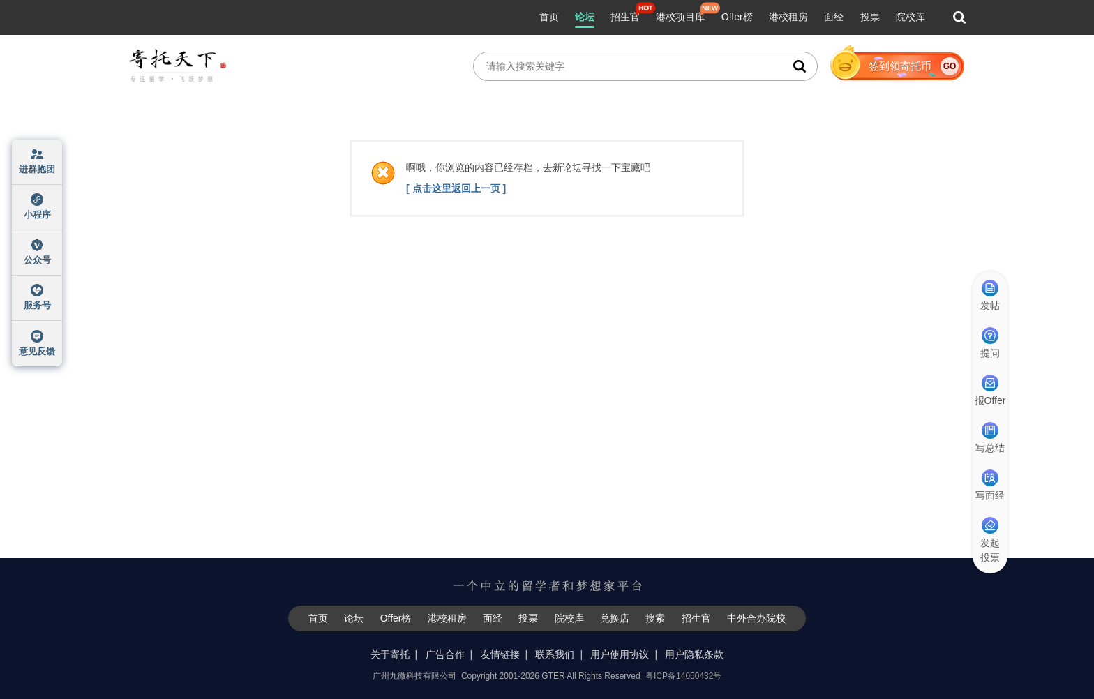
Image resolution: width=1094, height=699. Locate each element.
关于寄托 (390, 654)
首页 (549, 16)
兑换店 (614, 618)
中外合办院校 (756, 618)
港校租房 (788, 16)
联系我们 (554, 654)
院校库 (910, 16)
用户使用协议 (619, 654)
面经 (834, 16)
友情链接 (500, 654)
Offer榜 (737, 16)
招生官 (625, 16)
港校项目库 (680, 16)
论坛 (584, 16)
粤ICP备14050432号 (683, 676)
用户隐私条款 (694, 654)
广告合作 (445, 654)
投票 (870, 16)
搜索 (655, 618)
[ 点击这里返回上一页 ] (456, 188)
